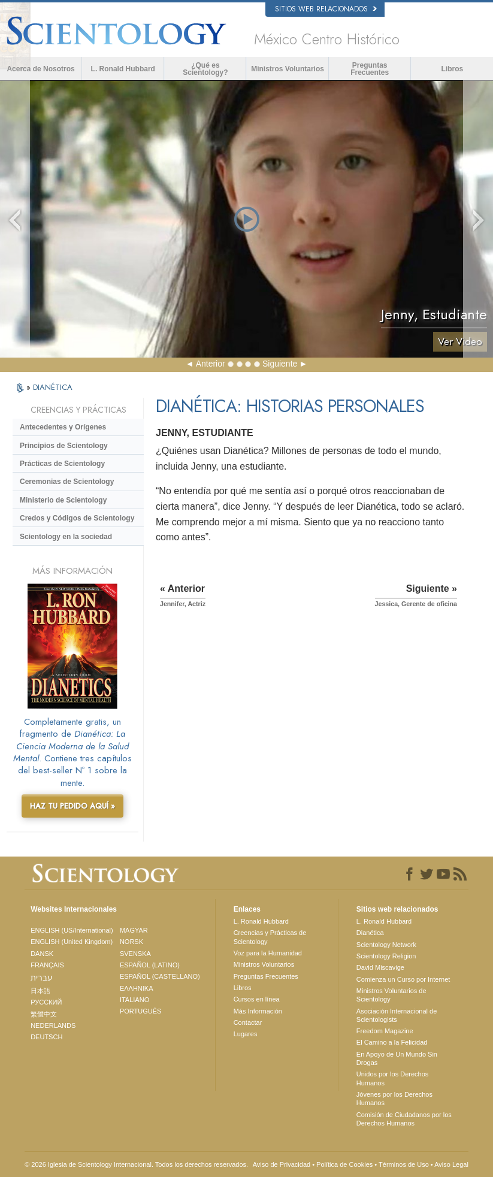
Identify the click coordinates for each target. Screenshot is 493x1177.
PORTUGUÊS (140, 1011)
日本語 (40, 990)
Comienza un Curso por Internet (403, 979)
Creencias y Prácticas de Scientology (270, 937)
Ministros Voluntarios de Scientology (391, 995)
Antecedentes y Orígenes (63, 427)
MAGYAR (134, 930)
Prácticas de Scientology (62, 463)
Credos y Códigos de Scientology (77, 518)
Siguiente (279, 363)
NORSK (131, 941)
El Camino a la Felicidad (392, 1042)
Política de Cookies (344, 1164)
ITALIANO (134, 999)
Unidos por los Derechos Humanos (392, 1078)
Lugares (246, 1033)
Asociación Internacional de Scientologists (396, 1015)
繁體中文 (44, 1014)
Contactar (248, 1022)
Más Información (258, 1011)
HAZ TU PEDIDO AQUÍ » (72, 806)
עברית (42, 977)
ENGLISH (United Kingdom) (72, 941)
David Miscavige (380, 967)
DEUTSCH (46, 1036)
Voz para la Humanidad (268, 953)
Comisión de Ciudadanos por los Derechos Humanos (404, 1119)
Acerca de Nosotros (40, 69)
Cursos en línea (257, 999)
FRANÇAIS (47, 965)
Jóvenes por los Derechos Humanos (394, 1098)
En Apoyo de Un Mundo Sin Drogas (396, 1058)
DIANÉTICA (52, 387)
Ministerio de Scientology (63, 500)
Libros (452, 69)
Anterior (210, 363)
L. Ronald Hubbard (123, 69)
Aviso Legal (451, 1164)
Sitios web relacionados (326, 9)
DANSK (42, 953)
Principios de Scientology (64, 445)
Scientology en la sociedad (66, 536)
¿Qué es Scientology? (205, 69)
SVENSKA (135, 953)
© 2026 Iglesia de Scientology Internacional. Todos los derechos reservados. (136, 1164)
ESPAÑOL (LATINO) (150, 965)
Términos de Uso (404, 1164)
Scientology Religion (386, 956)
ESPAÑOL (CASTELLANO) (160, 976)
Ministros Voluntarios (287, 69)
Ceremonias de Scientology (67, 481)
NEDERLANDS (53, 1025)
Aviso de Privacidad (281, 1164)
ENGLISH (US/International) (72, 930)
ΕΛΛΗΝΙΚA (136, 988)
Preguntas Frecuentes (369, 69)
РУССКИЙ (46, 1002)
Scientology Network (386, 944)
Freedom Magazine (384, 1030)
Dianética (370, 932)
